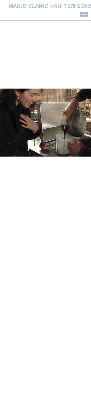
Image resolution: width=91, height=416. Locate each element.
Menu (84, 15)
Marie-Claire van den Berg (50, 6)
